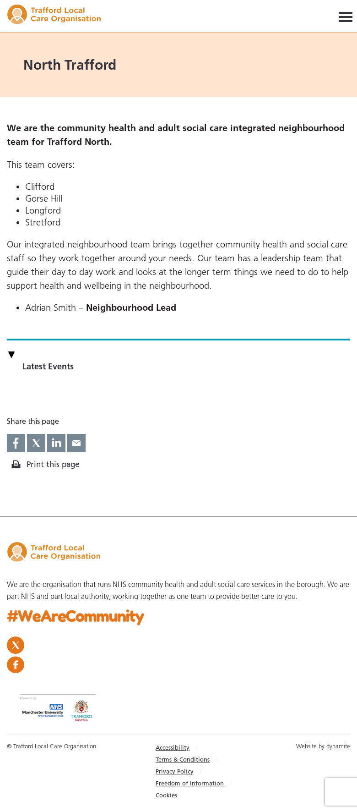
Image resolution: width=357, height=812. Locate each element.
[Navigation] (345, 16)
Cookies (166, 795)
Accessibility (172, 747)
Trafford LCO (58, 16)
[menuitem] (196, 747)
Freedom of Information (190, 783)
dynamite (338, 746)
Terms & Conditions (183, 759)
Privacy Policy (175, 771)
